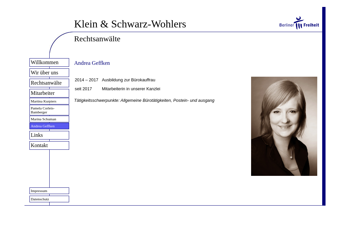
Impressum (39, 191)
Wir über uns (44, 72)
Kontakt (39, 145)
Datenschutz (40, 199)
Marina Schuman (43, 119)
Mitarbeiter (43, 93)
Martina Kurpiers (43, 101)
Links (37, 135)
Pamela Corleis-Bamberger (43, 110)
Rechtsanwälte (46, 83)
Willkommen (45, 62)
